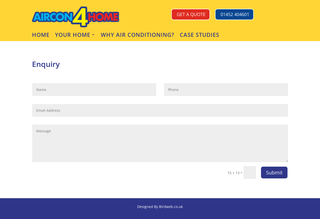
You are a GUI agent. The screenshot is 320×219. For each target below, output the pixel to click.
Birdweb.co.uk (171, 206)
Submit (274, 172)
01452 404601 (234, 14)
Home (41, 35)
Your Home (72, 35)
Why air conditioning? (137, 35)
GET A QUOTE (191, 14)
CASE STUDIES (199, 35)
